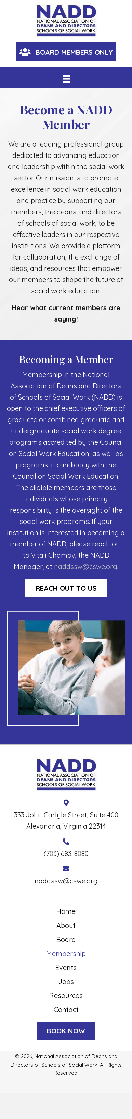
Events (66, 967)
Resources (66, 995)
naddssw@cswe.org (85, 566)
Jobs (66, 981)
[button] (66, 51)
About (66, 925)
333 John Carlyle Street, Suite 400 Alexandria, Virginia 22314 (66, 820)
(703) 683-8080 (66, 853)
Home (66, 911)
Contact (66, 1009)
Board (66, 939)
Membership (66, 953)
